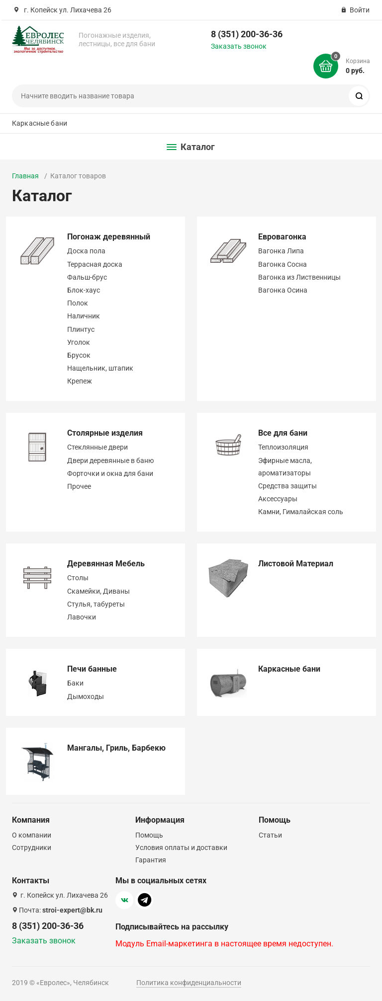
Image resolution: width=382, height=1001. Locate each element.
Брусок (79, 355)
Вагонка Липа (281, 251)
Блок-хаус (83, 290)
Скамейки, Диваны (98, 591)
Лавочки (81, 617)
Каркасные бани (39, 123)
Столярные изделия (105, 433)
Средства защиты (287, 486)
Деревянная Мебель (106, 563)
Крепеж (79, 381)
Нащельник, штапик (100, 368)
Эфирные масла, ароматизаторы (285, 467)
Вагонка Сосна (282, 264)
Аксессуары (277, 499)
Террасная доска (94, 264)
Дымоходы (85, 696)
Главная (25, 176)
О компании (31, 835)
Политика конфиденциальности (188, 983)
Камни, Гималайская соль (300, 512)
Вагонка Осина (282, 290)
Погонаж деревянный (108, 236)
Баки (75, 683)
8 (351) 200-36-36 (247, 34)
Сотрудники (31, 847)
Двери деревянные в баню (110, 460)
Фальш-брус (87, 277)
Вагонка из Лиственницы (299, 277)
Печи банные (92, 669)
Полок (77, 303)
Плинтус (81, 329)
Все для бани (282, 433)
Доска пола (86, 251)
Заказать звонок (239, 46)
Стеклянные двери (97, 447)
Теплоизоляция (283, 447)
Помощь (149, 835)
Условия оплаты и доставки (181, 847)
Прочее (79, 486)
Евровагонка (282, 236)
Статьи (270, 835)
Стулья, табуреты (96, 604)
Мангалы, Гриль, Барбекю (116, 748)
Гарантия (150, 860)
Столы (78, 578)
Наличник (83, 316)
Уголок (78, 342)
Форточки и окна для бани (110, 473)
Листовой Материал (295, 563)
